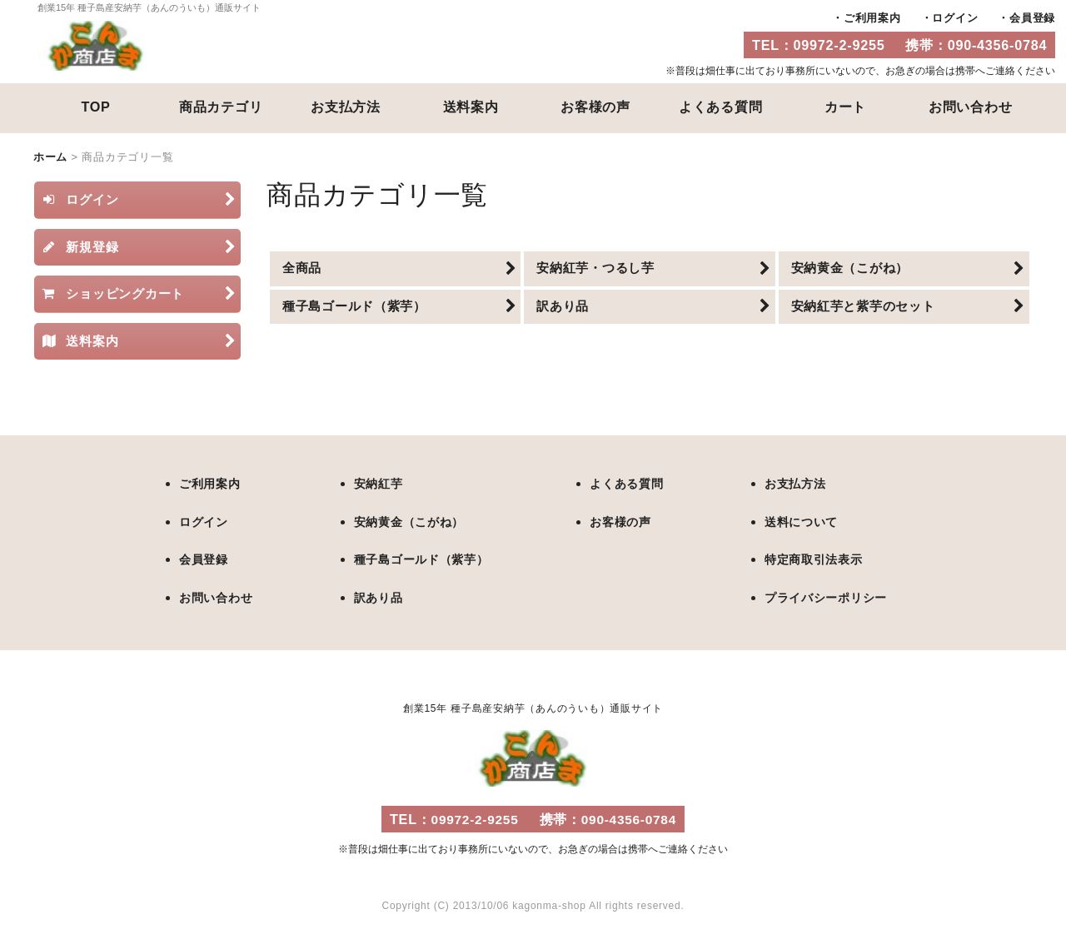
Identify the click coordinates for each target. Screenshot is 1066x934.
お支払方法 (346, 106)
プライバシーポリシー (821, 596)
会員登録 (1032, 18)
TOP (95, 106)
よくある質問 (721, 106)
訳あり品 (376, 596)
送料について (794, 521)
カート (845, 106)
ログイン (955, 18)
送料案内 (471, 106)
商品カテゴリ (221, 106)
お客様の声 (595, 106)
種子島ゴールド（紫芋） (422, 559)
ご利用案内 (872, 18)
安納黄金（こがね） (409, 521)
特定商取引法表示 (807, 559)
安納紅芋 (376, 484)
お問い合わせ (971, 106)
